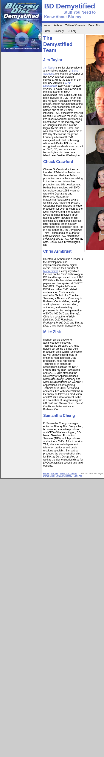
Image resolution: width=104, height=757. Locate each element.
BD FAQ (71, 31)
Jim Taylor (49, 67)
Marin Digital (50, 271)
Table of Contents (75, 25)
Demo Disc (94, 25)
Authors (57, 25)
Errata (47, 31)
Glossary (59, 31)
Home (46, 25)
